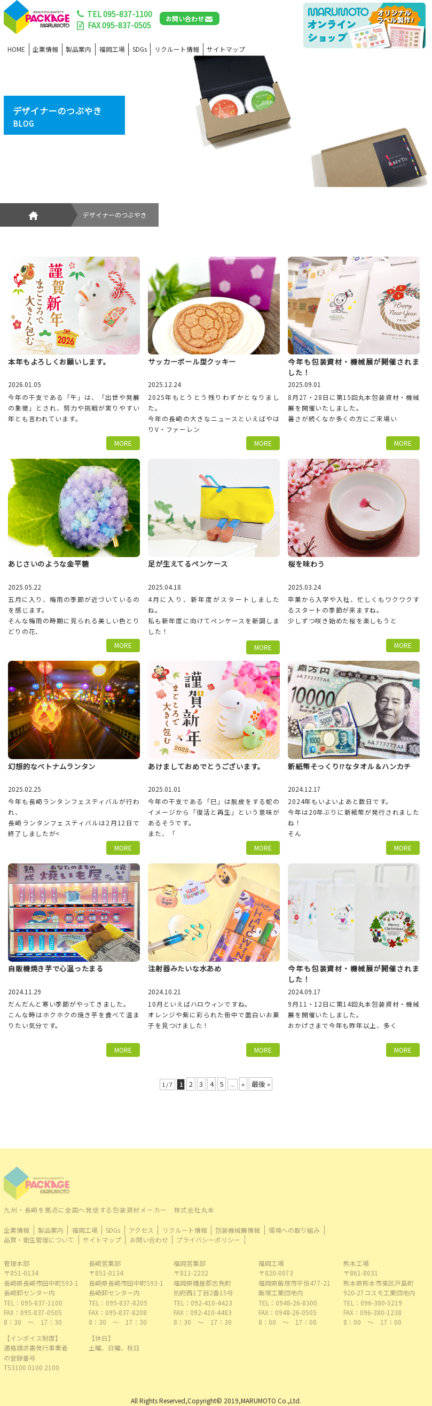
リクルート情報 (176, 48)
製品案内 (78, 48)
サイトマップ (226, 48)
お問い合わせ (185, 18)
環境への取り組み (294, 1229)
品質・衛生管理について (39, 1239)
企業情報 (45, 48)
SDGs (139, 48)
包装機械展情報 (237, 1229)
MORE (123, 442)
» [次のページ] (243, 1084)
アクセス (141, 1229)
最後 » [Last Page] (261, 1084)
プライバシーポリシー (208, 1239)
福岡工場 (112, 48)
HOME (16, 48)
